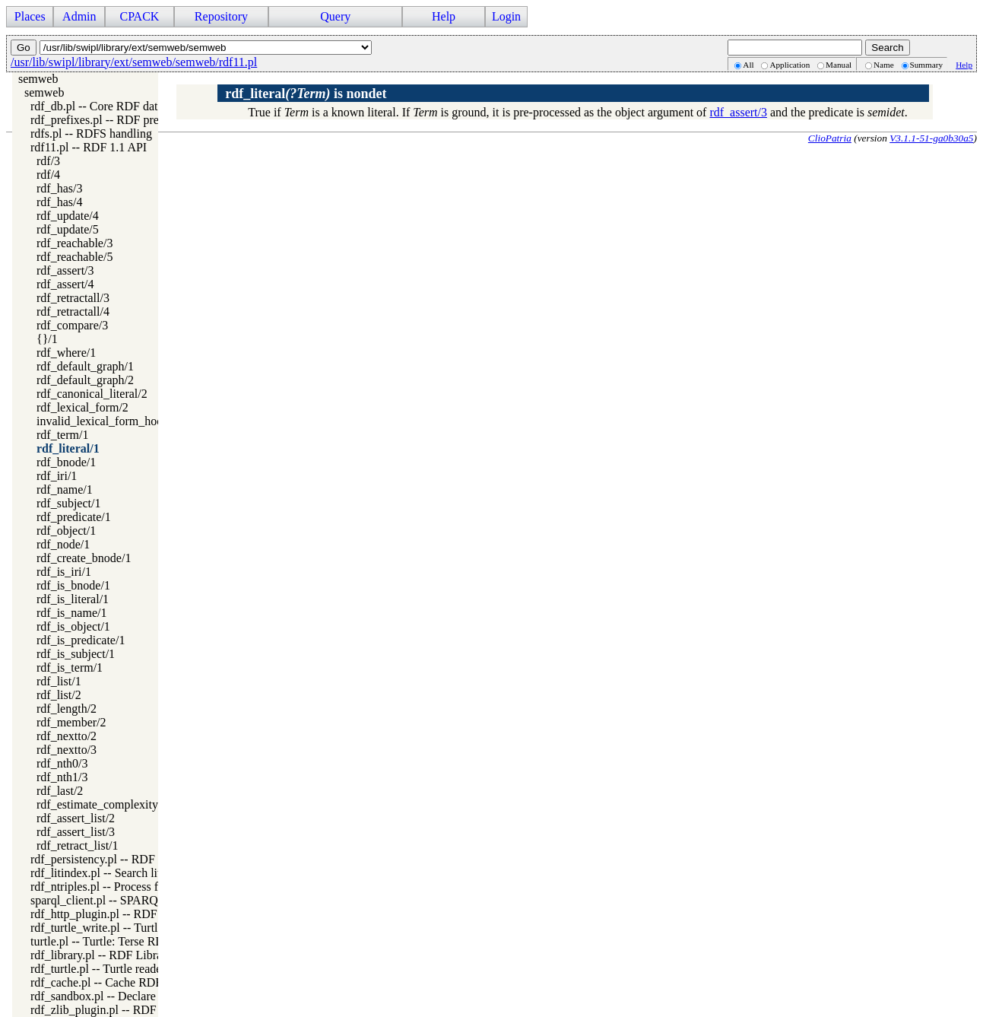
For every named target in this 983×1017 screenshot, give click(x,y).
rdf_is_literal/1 (72, 599)
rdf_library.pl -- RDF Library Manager (124, 955)
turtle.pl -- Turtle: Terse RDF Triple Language (142, 941)
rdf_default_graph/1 (85, 366)
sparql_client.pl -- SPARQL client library (130, 900)
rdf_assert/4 (65, 284)
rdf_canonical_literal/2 (91, 393)
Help (443, 16)
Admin (79, 16)
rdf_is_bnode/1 (73, 585)
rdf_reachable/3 (74, 243)
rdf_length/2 (66, 708)
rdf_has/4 (59, 201)
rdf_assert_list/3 (75, 831)
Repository (221, 16)
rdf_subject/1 (68, 503)
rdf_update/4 (67, 215)
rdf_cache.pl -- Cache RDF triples (112, 982)
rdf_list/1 (58, 681)
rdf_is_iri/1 (63, 571)
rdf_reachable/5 (74, 256)
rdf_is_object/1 (73, 626)
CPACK (139, 16)
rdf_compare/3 (72, 325)
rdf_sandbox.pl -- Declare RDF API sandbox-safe (150, 996)
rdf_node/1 (63, 544)
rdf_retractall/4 (72, 311)
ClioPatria (829, 138)
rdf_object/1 (66, 530)
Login (506, 16)
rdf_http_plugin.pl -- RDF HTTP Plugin (127, 913)
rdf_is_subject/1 (75, 653)
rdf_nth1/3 (62, 777)
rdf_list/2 (58, 694)
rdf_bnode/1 (66, 462)
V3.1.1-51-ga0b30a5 (931, 138)
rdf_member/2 (71, 722)
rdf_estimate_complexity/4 (101, 804)
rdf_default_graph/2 (85, 379)
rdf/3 (48, 160)
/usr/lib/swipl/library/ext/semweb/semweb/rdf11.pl (134, 62)
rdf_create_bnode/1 (83, 557)
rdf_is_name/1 (71, 612)
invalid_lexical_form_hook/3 (107, 421)
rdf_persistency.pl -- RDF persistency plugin (138, 859)
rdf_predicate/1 (73, 516)
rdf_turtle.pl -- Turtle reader (98, 968)
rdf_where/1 (66, 352)
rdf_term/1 (62, 434)
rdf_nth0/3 (62, 763)
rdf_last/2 (59, 790)
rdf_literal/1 (68, 448)
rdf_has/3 (59, 188)
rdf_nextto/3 (66, 749)
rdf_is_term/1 (69, 667)
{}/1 (47, 338)
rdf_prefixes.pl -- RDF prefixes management (139, 119)
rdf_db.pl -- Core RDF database (107, 106)
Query (335, 16)
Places (30, 16)
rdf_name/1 (64, 489)
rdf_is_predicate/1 (80, 640)
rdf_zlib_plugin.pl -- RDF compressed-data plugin (152, 1009)
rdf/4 (48, 174)
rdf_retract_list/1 (77, 845)
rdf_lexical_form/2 (82, 407)
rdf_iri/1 (56, 475)
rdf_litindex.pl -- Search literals (107, 872)
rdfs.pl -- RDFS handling (91, 133)
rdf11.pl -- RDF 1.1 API (88, 147)
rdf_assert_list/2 (75, 818)
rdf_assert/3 (65, 270)
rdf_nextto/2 (66, 735)
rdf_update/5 (67, 229)
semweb (38, 78)
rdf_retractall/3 (72, 297)
